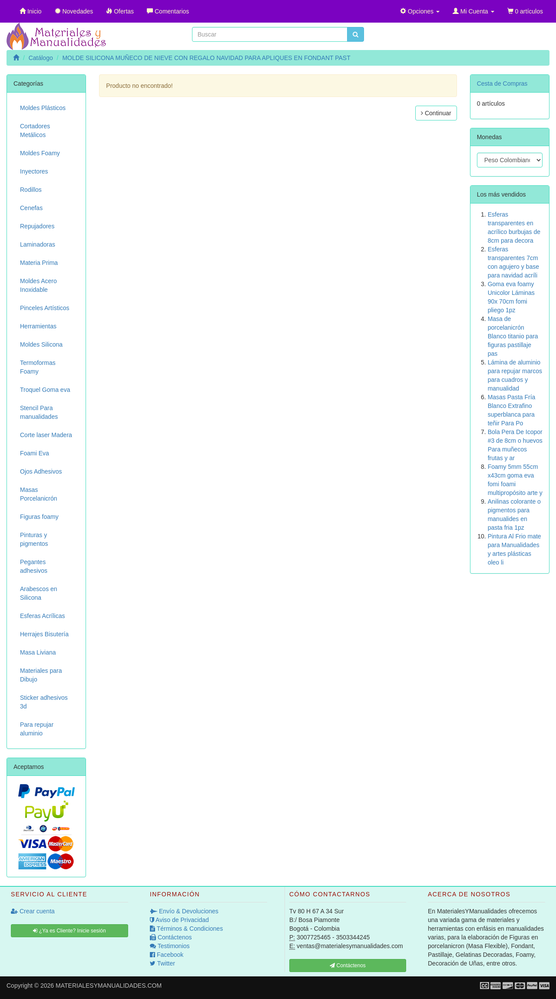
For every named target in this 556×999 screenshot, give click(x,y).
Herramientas (38, 326)
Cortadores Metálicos (35, 130)
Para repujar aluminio (36, 729)
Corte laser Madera (46, 434)
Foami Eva (34, 453)
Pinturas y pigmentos (34, 539)
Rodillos (31, 189)
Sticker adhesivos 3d (44, 702)
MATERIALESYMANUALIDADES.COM (109, 985)
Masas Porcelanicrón (38, 494)
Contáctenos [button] (348, 965)
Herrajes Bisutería (44, 634)
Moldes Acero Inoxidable (38, 285)
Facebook (166, 954)
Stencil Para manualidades (39, 412)
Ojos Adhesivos (41, 471)
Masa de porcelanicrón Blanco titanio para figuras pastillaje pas (513, 336)
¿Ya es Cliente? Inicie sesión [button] (69, 931)
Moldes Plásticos (43, 107)
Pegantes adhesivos (33, 566)
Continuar (436, 113)
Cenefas (31, 207)
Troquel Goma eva (45, 389)
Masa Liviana (38, 652)
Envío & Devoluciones (184, 911)
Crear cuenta (33, 911)
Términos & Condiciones (186, 928)
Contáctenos (171, 937)
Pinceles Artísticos (45, 307)
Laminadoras (37, 244)
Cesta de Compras (502, 83)
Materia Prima (39, 262)
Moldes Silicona (41, 344)
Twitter (162, 963)
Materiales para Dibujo (41, 675)
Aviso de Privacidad (179, 919)
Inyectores (34, 171)
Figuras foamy (39, 516)
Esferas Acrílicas (42, 615)
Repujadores (37, 226)
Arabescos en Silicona (38, 593)
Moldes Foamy (40, 153)
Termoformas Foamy (38, 367)
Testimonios (170, 945)
